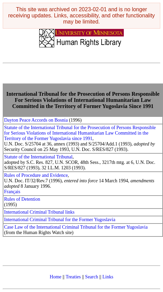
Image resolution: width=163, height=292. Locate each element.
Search (91, 276)
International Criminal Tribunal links (39, 212)
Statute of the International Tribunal (38, 156)
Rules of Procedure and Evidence (36, 175)
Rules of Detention (22, 199)
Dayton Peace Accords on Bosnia (36, 120)
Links (107, 276)
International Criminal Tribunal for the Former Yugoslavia (59, 219)
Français (12, 191)
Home (55, 276)
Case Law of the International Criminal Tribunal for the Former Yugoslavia (76, 227)
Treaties (73, 276)
